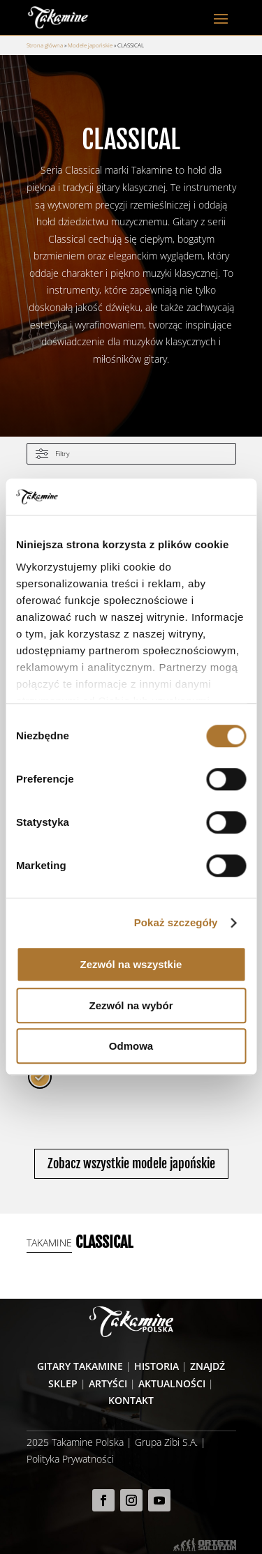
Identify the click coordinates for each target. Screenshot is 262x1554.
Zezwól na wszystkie (131, 965)
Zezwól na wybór (131, 1005)
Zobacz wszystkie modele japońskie (131, 1163)
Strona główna (45, 45)
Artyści (108, 1383)
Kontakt (131, 1400)
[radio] (39, 1076)
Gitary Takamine (80, 1366)
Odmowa (131, 1047)
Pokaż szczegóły (176, 922)
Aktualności (171, 1383)
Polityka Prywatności (70, 1458)
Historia (156, 1366)
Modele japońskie (90, 45)
